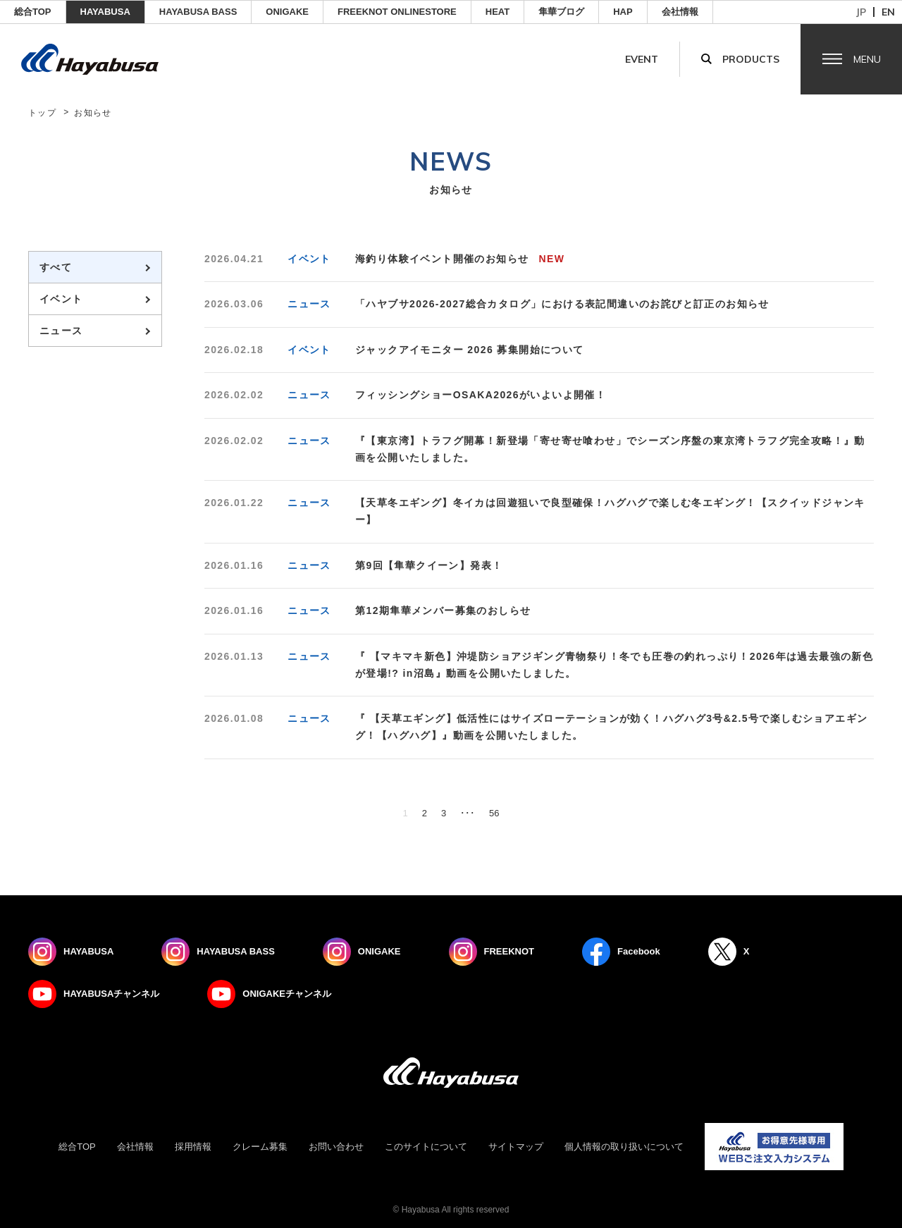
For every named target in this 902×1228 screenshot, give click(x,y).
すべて (55, 267)
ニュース (61, 330)
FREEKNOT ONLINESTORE (397, 11)
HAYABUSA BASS (198, 11)
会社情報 (680, 11)
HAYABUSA (105, 11)
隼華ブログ (561, 11)
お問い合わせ (336, 1146)
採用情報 (193, 1146)
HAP (622, 11)
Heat (497, 11)
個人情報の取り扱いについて (624, 1146)
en (888, 12)
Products (750, 59)
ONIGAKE (287, 11)
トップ (42, 113)
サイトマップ (515, 1146)
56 (494, 813)
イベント (61, 299)
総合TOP (32, 11)
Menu (867, 59)
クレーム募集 (260, 1146)
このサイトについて (426, 1146)
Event (641, 59)
